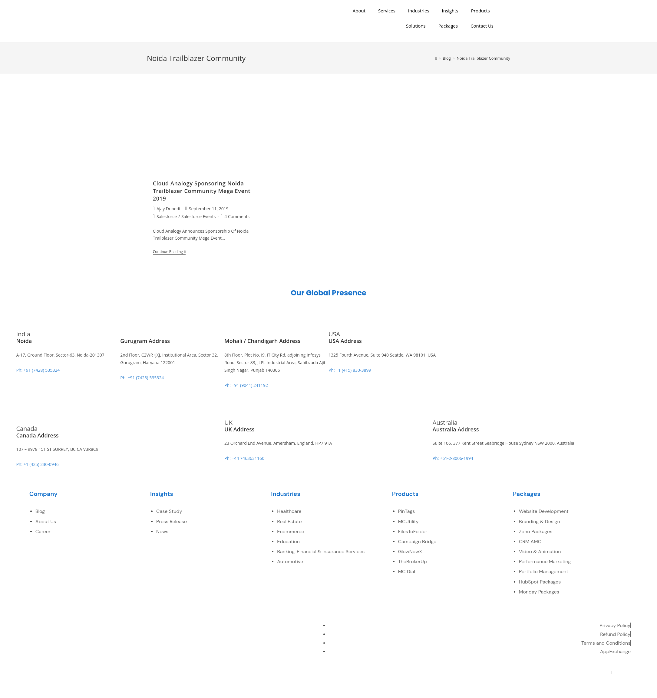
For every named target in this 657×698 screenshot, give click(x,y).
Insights (450, 11)
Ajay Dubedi (168, 208)
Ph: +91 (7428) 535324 (38, 370)
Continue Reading (169, 252)
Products (480, 11)
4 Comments (236, 216)
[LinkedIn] (584, 672)
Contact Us (482, 26)
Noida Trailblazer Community (483, 58)
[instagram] (624, 672)
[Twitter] (571, 672)
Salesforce (167, 216)
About (359, 11)
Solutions (416, 26)
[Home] (436, 58)
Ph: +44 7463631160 (244, 458)
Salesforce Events (198, 216)
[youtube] (598, 672)
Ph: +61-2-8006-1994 (453, 458)
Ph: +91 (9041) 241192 (246, 385)
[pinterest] (611, 672)
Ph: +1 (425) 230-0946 (37, 464)
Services (386, 11)
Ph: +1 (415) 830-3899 (349, 370)
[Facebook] (558, 672)
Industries (418, 11)
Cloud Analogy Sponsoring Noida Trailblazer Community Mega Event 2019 (201, 191)
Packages (448, 26)
